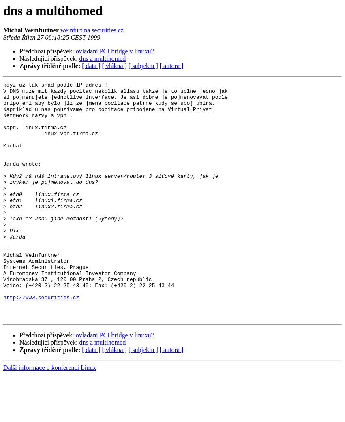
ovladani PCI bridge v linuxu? (115, 51)
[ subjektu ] (143, 65)
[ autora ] (172, 65)
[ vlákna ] (114, 65)
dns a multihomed (102, 58)
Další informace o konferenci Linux (49, 414)
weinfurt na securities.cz (92, 30)
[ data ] (91, 65)
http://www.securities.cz (41, 341)
